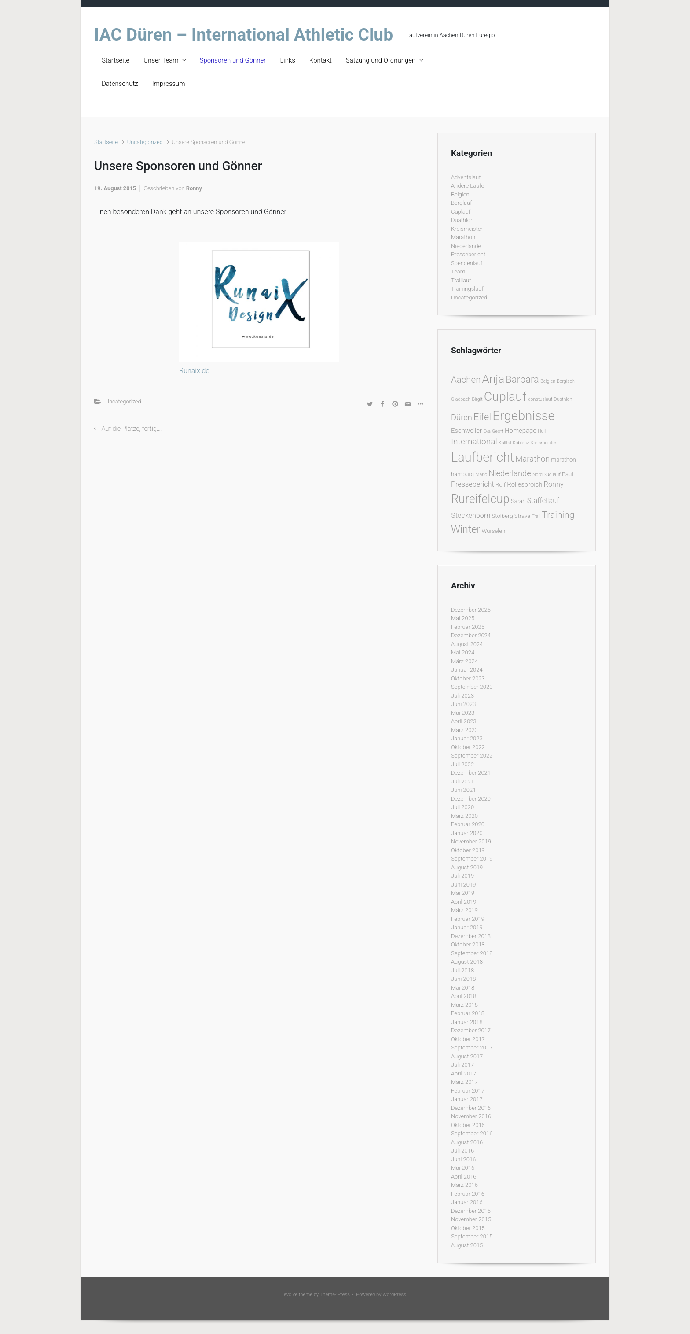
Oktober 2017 (468, 1039)
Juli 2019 (462, 875)
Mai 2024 (462, 652)
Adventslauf (466, 177)
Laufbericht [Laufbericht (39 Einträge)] (482, 457)
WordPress (394, 1294)
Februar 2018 (467, 1013)
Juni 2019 (463, 884)
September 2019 (471, 858)
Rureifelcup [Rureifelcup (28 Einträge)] (480, 499)
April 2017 (464, 1073)
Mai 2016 (462, 1167)
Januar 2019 (467, 927)
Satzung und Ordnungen (380, 60)
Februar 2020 (467, 824)
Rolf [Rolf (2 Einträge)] (500, 484)
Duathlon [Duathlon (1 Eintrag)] (563, 399)
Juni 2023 (463, 704)
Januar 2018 (467, 1022)
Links (287, 60)
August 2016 (467, 1142)
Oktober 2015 (468, 1228)
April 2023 (464, 721)
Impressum (168, 84)
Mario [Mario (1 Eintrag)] (481, 474)
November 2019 (471, 841)
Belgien (460, 194)
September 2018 (471, 953)
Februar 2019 (467, 919)
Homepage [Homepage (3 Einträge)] (520, 431)
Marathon (463, 237)
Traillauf (461, 280)
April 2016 (464, 1176)
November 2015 (471, 1219)
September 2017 (471, 1047)
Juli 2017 (462, 1064)
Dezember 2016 (471, 1108)
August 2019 (467, 867)
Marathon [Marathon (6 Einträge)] (533, 458)
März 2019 (464, 910)
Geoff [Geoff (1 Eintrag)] (497, 431)
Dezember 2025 (471, 609)
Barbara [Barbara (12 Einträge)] (522, 379)
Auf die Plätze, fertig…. (132, 428)
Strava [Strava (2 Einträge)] (522, 516)
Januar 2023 (467, 738)
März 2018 (464, 1004)
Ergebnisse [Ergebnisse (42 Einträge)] (523, 415)
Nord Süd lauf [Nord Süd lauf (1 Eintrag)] (546, 474)
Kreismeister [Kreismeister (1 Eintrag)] (544, 443)
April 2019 (464, 901)
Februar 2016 (467, 1193)
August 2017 (467, 1056)
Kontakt (320, 60)
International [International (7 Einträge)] (474, 441)
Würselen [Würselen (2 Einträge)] (493, 531)
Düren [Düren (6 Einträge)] (461, 417)
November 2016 (471, 1116)
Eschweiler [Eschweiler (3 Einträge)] (466, 431)
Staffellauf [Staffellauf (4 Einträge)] (543, 500)
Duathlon (462, 220)
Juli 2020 (462, 807)
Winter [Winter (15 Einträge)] (465, 529)
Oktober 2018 (468, 944)
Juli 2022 (462, 764)
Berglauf (461, 203)
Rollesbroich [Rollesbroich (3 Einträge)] (524, 484)
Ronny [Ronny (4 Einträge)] (554, 484)
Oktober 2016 (468, 1125)
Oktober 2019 (468, 850)
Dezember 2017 (471, 1030)
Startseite (115, 60)
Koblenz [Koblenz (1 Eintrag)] (521, 443)
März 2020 (464, 816)
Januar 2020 (467, 833)
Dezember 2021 (471, 772)
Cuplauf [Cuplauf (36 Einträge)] (505, 396)
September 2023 (471, 687)
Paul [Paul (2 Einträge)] (567, 474)
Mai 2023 (462, 712)
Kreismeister (467, 228)
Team (458, 271)
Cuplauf (460, 211)
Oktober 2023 (468, 678)
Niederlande (466, 246)
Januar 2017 (467, 1099)
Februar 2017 (467, 1090)
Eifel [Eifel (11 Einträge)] (482, 416)
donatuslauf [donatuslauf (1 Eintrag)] (540, 399)
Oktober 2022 (468, 747)
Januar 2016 (467, 1202)
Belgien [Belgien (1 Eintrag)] (547, 381)
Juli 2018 (462, 970)
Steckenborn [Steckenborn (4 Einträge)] (470, 515)
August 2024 (467, 644)
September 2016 (471, 1133)
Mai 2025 (462, 618)
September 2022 (471, 755)
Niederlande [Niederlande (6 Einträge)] (509, 473)
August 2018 (467, 961)
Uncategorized (145, 142)
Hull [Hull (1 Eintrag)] (542, 431)
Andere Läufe (467, 185)
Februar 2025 (467, 627)
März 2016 (464, 1185)
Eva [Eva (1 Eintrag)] (487, 431)
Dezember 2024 (471, 635)
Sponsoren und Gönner (233, 60)
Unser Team (160, 60)
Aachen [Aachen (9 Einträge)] (466, 379)
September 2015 (471, 1236)
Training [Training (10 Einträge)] (558, 514)
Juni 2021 (463, 790)
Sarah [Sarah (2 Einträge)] (518, 501)
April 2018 (464, 996)
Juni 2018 (463, 979)
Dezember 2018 (471, 936)
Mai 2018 (462, 987)
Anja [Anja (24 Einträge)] (493, 378)
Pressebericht (468, 254)
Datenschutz (120, 84)
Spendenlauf (466, 263)
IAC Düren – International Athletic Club (243, 35)
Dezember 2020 (471, 798)
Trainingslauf (467, 288)
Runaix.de (194, 370)
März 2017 (464, 1082)
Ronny (194, 188)
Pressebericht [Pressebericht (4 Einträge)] (472, 484)
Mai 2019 (462, 893)
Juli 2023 (462, 695)
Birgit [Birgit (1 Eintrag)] (477, 399)
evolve (290, 1294)
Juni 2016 (463, 1159)
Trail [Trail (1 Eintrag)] (536, 516)
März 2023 (464, 730)
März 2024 (464, 661)
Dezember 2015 (471, 1211)
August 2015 (467, 1245)
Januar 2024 (467, 669)
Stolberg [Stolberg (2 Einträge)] (502, 516)
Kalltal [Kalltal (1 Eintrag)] (505, 443)
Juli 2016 (462, 1150)
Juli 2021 (462, 781)
